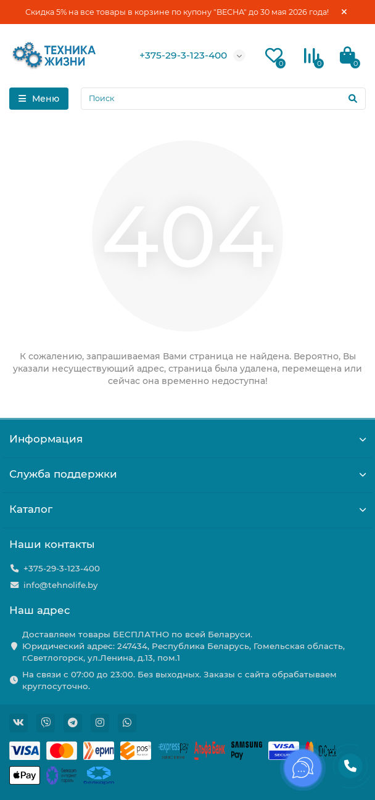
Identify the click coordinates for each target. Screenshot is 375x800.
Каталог (187, 509)
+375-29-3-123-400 (183, 55)
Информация (187, 439)
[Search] (223, 99)
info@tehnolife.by (60, 585)
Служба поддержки (187, 474)
